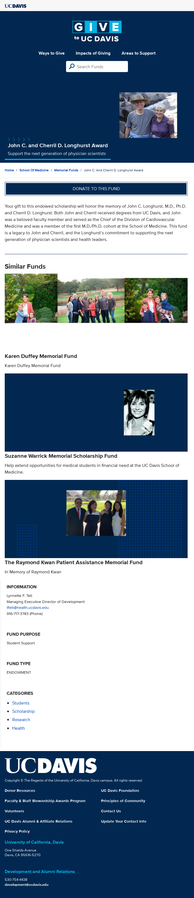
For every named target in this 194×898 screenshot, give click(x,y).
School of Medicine (34, 170)
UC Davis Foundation (120, 790)
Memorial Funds (66, 170)
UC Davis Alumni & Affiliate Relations (38, 821)
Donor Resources (20, 790)
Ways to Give (52, 53)
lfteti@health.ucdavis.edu (28, 607)
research (21, 719)
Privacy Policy (17, 831)
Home (9, 170)
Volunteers (14, 811)
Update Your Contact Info (123, 821)
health (18, 728)
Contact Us (111, 811)
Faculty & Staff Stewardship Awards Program (45, 800)
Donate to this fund (96, 188)
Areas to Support (138, 53)
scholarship (23, 711)
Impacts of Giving (93, 53)
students (20, 703)
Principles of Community (123, 800)
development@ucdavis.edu (27, 884)
